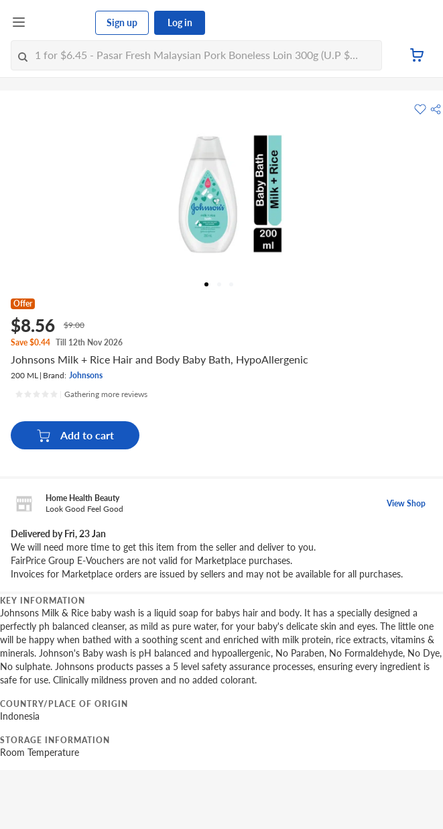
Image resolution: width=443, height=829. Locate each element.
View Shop (406, 503)
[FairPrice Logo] (61, 23)
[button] (435, 109)
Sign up (122, 22)
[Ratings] (81, 394)
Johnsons (86, 375)
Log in (180, 22)
